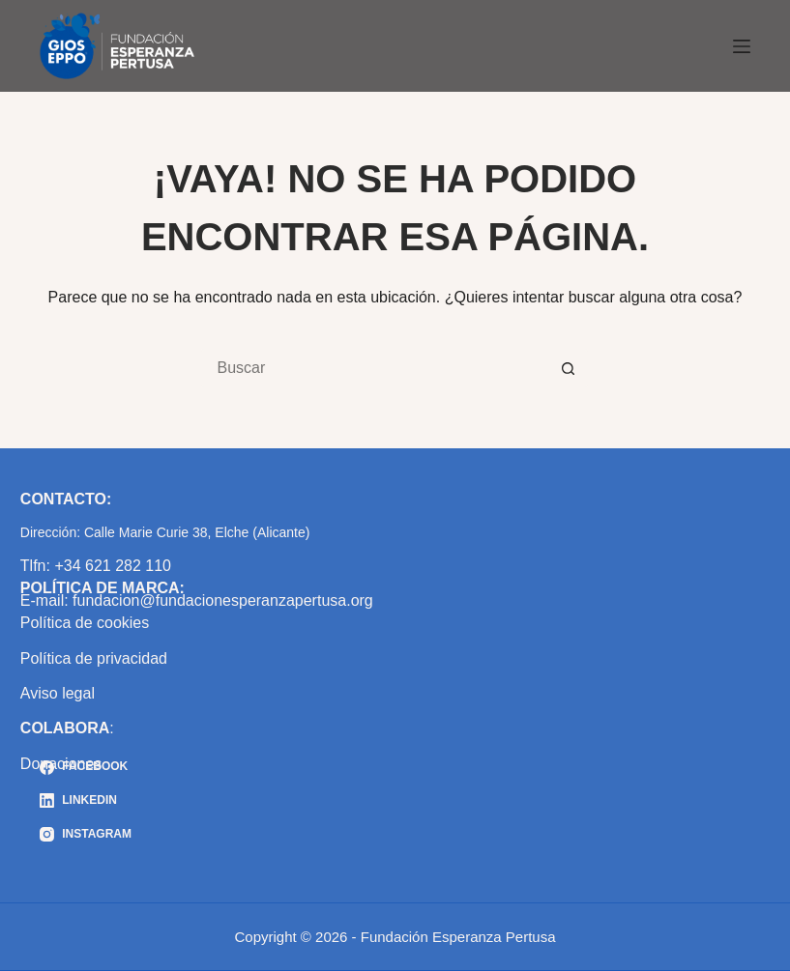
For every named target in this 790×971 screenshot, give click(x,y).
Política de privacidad (93, 658)
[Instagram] (86, 834)
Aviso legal (57, 693)
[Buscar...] (375, 368)
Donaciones (61, 764)
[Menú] (741, 46)
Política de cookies (84, 622)
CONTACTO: (66, 499)
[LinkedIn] (86, 801)
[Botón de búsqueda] (568, 368)
